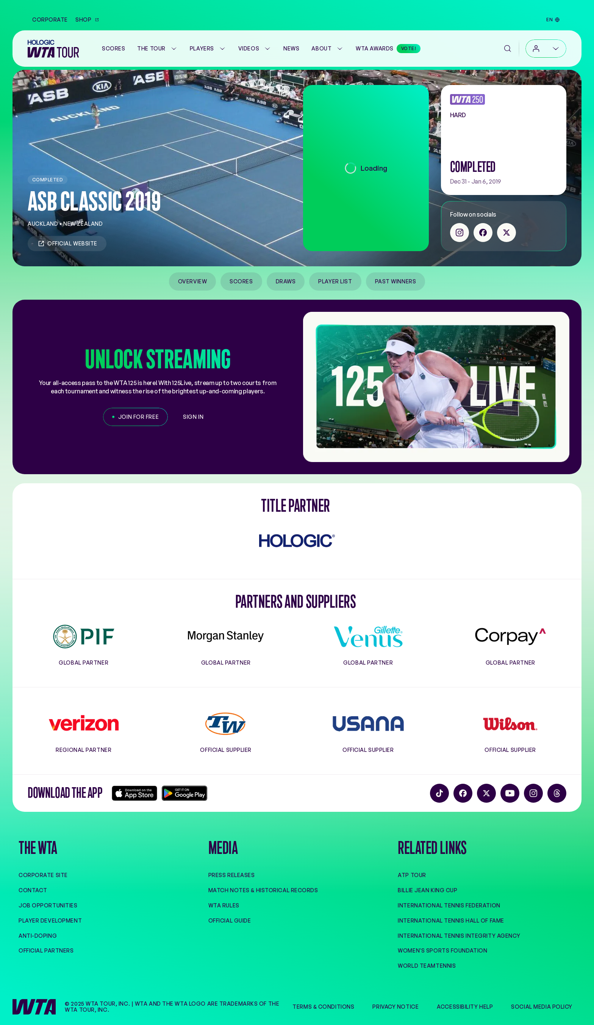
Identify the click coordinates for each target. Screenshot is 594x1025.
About (327, 48)
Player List (335, 281)
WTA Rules (223, 905)
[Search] (507, 48)
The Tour (157, 48)
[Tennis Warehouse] (226, 724)
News (291, 48)
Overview (192, 281)
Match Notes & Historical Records (263, 890)
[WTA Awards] (388, 48)
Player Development (50, 920)
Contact (33, 890)
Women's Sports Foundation (442, 950)
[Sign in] (193, 417)
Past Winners (395, 281)
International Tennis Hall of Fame (451, 920)
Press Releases (231, 875)
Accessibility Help (465, 1007)
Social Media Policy (541, 1007)
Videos (254, 48)
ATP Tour (412, 875)
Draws (286, 281)
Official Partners (46, 950)
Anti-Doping (38, 935)
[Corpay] (510, 636)
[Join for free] (135, 417)
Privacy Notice (395, 1007)
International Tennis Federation (449, 905)
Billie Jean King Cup (427, 890)
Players (208, 48)
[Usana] (368, 724)
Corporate (50, 19)
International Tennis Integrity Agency (459, 935)
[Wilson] (510, 724)
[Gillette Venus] (368, 636)
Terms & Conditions (323, 1007)
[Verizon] (84, 724)
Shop (87, 19)
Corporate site (43, 875)
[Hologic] (297, 540)
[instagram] (459, 232)
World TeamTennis (427, 965)
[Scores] (113, 48)
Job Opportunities (48, 905)
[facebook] (483, 232)
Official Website (67, 243)
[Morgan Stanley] (226, 636)
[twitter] (506, 232)
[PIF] (84, 636)
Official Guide (229, 920)
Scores (241, 281)
